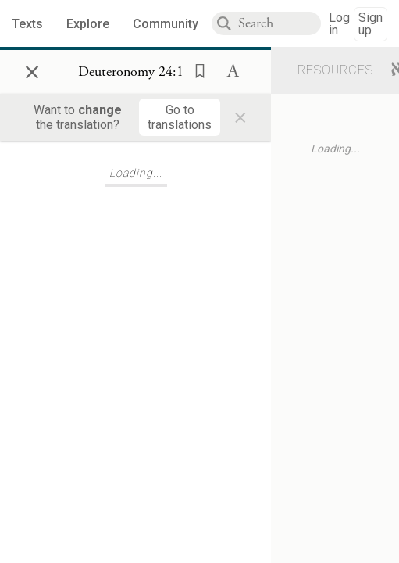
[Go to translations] (179, 117)
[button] (195, 69)
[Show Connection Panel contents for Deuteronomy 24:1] (130, 72)
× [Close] (32, 69)
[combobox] (279, 23)
